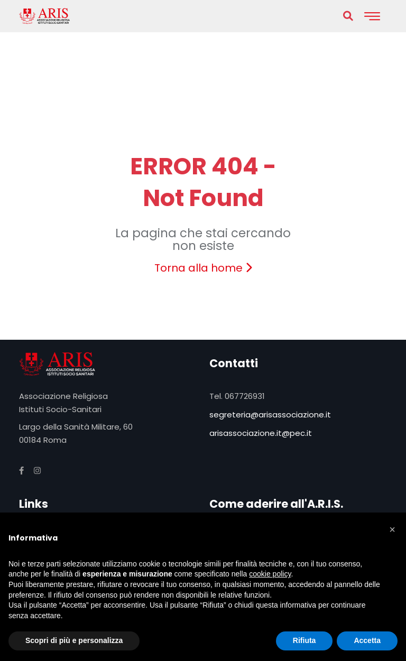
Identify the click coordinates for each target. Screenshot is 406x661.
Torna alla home (203, 267)
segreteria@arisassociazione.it (270, 414)
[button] (392, 529)
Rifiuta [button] (304, 640)
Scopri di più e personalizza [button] (74, 640)
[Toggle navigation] (372, 16)
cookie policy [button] (270, 574)
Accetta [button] (367, 640)
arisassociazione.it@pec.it (260, 433)
